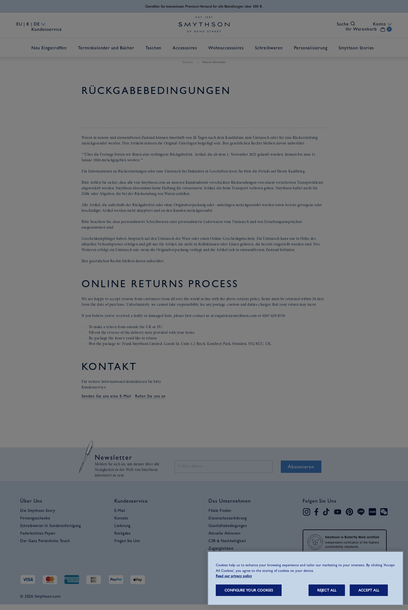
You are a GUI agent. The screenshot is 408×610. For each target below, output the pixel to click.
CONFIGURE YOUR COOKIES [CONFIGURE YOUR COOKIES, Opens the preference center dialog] (248, 590)
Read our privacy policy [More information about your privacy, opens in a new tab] (234, 576)
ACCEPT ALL (368, 590)
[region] (305, 578)
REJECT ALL (326, 590)
